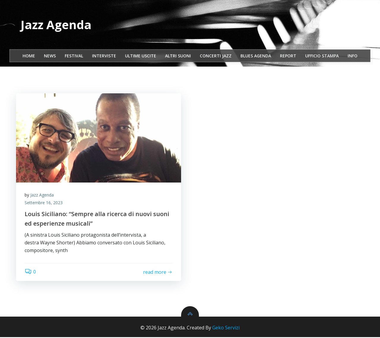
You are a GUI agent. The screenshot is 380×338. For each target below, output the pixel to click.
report (288, 56)
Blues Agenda (255, 56)
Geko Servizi (226, 328)
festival (74, 56)
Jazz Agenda (42, 195)
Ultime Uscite (140, 56)
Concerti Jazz (216, 56)
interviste (104, 56)
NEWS (50, 56)
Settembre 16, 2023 (44, 203)
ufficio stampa (322, 56)
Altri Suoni (178, 56)
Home (29, 56)
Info (352, 56)
